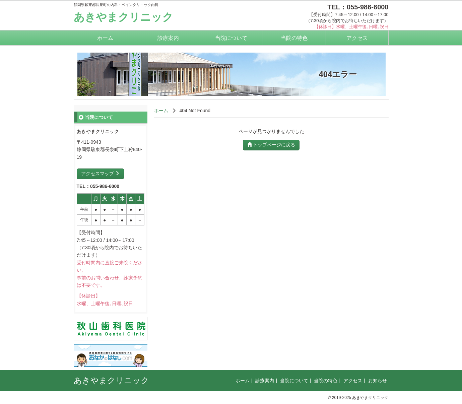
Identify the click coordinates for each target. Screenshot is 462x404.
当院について (231, 38)
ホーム (105, 38)
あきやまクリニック (123, 17)
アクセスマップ (100, 173)
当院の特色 (294, 38)
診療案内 (168, 38)
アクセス (357, 38)
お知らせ (377, 380)
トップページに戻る (271, 144)
